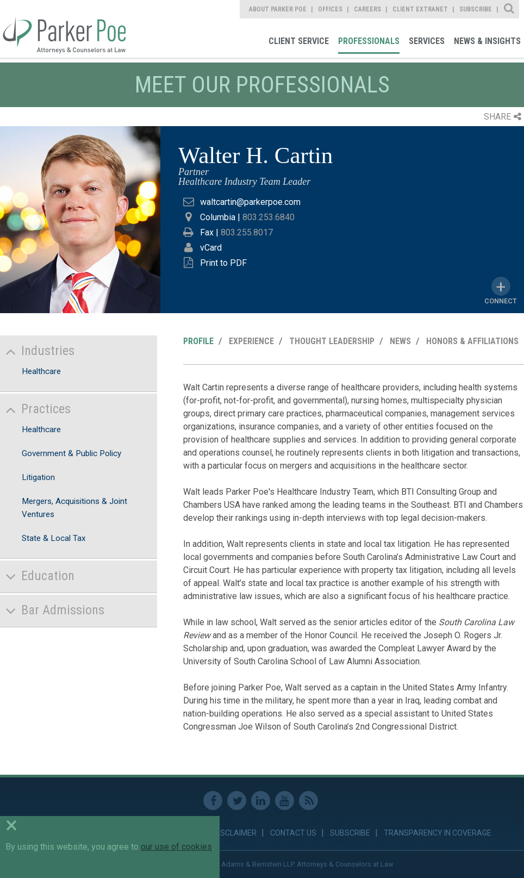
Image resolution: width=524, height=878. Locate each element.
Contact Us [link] (293, 833)
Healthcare (41, 371)
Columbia (217, 217)
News (400, 341)
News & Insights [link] (487, 41)
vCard (211, 247)
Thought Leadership (332, 341)
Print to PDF (223, 263)
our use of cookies (176, 847)
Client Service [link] (299, 41)
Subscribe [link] (475, 9)
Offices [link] (330, 9)
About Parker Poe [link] (278, 9)
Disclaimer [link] (235, 833)
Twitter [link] (236, 800)
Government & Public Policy (71, 453)
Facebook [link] (212, 800)
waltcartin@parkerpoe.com (250, 202)
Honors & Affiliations (472, 341)
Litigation (38, 477)
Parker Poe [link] (63, 29)
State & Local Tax (54, 538)
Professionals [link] (369, 41)
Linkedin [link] (260, 800)
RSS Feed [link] (308, 800)
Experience (251, 341)
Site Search (509, 9)
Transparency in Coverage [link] (437, 833)
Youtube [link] (284, 800)
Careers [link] (367, 9)
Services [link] (427, 41)
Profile (198, 341)
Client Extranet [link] (420, 9)
